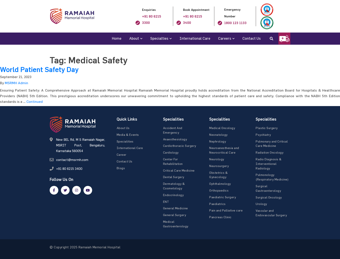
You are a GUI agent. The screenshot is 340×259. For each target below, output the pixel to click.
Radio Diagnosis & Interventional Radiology (269, 163)
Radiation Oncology (269, 152)
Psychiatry (263, 134)
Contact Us (251, 38)
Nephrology (217, 141)
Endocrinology (173, 195)
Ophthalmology (220, 183)
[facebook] (54, 190)
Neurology (216, 159)
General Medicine (175, 208)
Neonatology (218, 134)
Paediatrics (217, 204)
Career (121, 154)
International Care (195, 38)
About (134, 38)
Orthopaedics (219, 190)
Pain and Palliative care (226, 210)
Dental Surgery (173, 177)
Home (116, 38)
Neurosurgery (219, 166)
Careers (224, 38)
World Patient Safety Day (39, 70)
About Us (123, 128)
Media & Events (128, 134)
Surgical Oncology (269, 197)
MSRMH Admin (16, 83)
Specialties (159, 38)
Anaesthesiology (175, 139)
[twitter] (65, 190)
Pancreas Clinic (220, 217)
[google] (76, 190)
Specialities (125, 141)
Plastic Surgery (267, 128)
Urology (261, 204)
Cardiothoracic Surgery (179, 146)
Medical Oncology (222, 128)
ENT (166, 201)
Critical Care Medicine (179, 170)
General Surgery (174, 215)
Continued (34, 101)
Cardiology (171, 152)
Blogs (121, 168)
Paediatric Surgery (222, 197)
